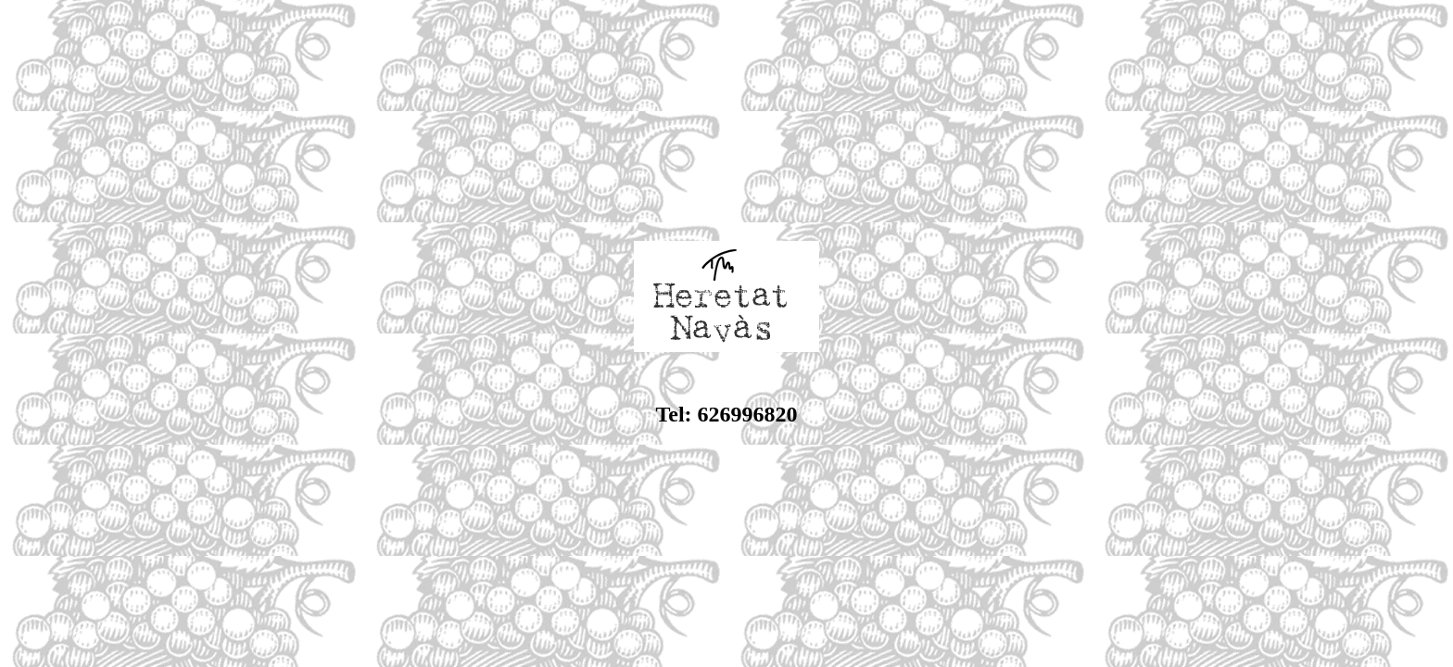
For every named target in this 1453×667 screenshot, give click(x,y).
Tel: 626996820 (726, 414)
